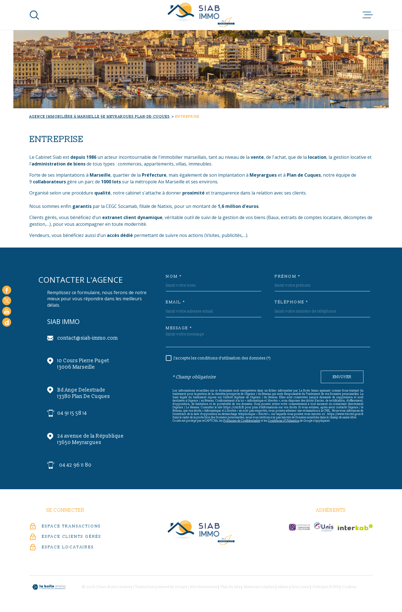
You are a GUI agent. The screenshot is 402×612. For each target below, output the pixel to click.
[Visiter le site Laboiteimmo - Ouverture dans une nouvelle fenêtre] (48, 587)
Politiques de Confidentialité (241, 421)
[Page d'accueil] (201, 15)
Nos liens (300, 587)
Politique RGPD (326, 587)
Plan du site (231, 587)
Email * (175, 302)
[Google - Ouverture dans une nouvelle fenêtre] (6, 322)
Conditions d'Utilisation (283, 421)
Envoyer (342, 377)
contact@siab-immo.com (87, 338)
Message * (179, 328)
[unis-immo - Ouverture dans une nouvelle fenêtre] (323, 526)
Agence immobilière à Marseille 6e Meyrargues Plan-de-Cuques (99, 117)
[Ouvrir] (34, 15)
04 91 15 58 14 (72, 413)
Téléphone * (291, 302)
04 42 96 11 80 (75, 465)
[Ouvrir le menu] (368, 15)
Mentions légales (259, 587)
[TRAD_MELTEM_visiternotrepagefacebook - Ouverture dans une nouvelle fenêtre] (6, 289)
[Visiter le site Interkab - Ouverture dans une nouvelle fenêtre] (355, 527)
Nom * (174, 277)
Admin (283, 587)
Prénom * (287, 277)
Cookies (349, 587)
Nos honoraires (203, 587)
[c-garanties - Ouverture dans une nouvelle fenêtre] (299, 527)
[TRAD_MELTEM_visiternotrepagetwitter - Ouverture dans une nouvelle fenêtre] (6, 300)
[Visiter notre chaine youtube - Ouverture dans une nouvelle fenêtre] (6, 311)
